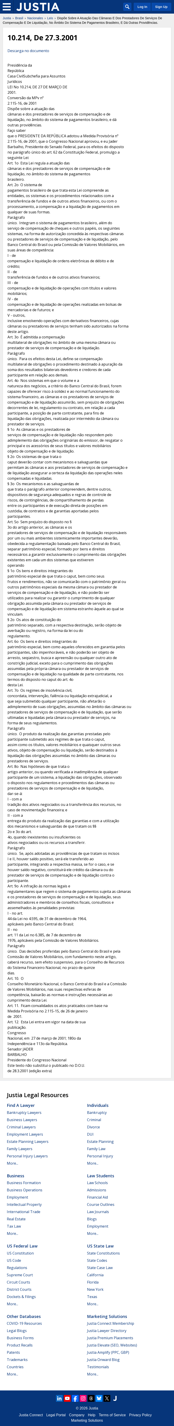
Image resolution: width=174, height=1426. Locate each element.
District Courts (19, 1289)
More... (12, 1163)
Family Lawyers (19, 1148)
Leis (50, 18)
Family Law (96, 1148)
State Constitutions (103, 1253)
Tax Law (14, 1226)
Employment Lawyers (25, 1134)
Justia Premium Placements (110, 1337)
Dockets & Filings (21, 1296)
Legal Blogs (17, 1330)
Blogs (92, 1218)
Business (15, 1175)
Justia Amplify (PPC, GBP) (108, 1352)
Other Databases (24, 1316)
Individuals (98, 1105)
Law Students (100, 1175)
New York (95, 1289)
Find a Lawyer (21, 1105)
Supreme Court (20, 1274)
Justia (7, 18)
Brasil (19, 18)
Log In (142, 7)
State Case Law (100, 1267)
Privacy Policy (140, 1415)
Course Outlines (100, 1204)
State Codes (97, 1260)
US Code (14, 1260)
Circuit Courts (18, 1282)
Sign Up (161, 7)
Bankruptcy (97, 1112)
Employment (17, 1197)
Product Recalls (20, 1345)
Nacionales (35, 18)
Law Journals (98, 1211)
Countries (15, 1366)
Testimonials (98, 1366)
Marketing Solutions (107, 1316)
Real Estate (16, 1218)
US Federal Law (22, 1246)
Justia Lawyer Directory (106, 1330)
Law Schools (97, 1182)
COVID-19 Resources (24, 1323)
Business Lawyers (22, 1119)
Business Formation (24, 1182)
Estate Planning (100, 1141)
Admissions (96, 1190)
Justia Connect (31, 1415)
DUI (90, 1134)
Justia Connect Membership (110, 1323)
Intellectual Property (24, 1204)
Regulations (17, 1267)
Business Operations (24, 1190)
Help (91, 1415)
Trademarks (17, 1359)
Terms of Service (112, 1415)
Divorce (93, 1127)
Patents (13, 1352)
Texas (92, 1296)
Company (77, 1415)
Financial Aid (97, 1197)
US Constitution (20, 1253)
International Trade (23, 1211)
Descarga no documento (28, 50)
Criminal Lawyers (21, 1127)
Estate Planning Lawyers (27, 1141)
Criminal (94, 1119)
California (95, 1274)
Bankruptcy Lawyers (24, 1112)
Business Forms (20, 1337)
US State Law (100, 1246)
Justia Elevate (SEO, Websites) (112, 1345)
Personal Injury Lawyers (27, 1156)
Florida (93, 1282)
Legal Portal (55, 1415)
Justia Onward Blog (103, 1359)
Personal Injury (100, 1156)
